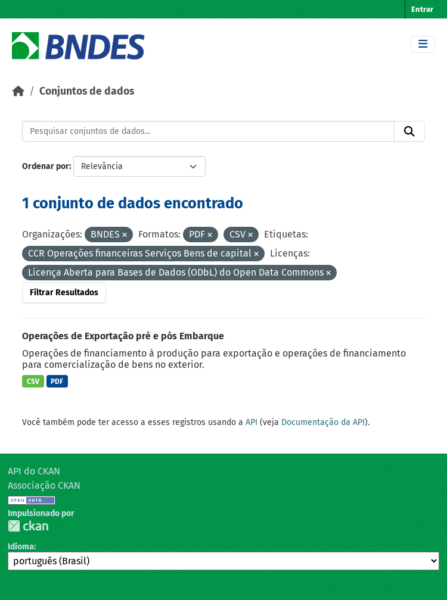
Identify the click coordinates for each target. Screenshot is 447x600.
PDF (57, 381)
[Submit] (409, 131)
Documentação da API (323, 422)
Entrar (422, 9)
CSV (33, 381)
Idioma (21, 547)
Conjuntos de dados (86, 91)
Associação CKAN (44, 485)
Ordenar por (45, 166)
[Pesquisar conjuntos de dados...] (208, 131)
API (251, 422)
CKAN (28, 526)
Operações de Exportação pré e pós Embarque (123, 336)
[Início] (18, 91)
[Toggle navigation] (423, 44)
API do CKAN (34, 471)
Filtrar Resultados (64, 293)
